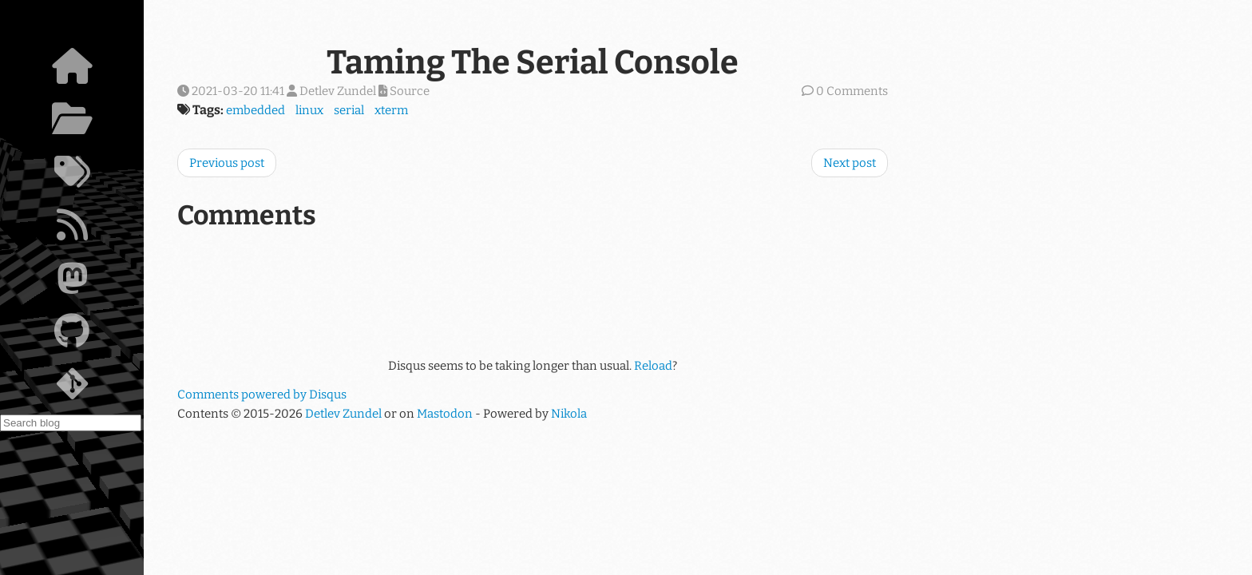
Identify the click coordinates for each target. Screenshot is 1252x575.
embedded (255, 110)
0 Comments (852, 91)
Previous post (226, 163)
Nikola (569, 413)
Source (404, 91)
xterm (391, 110)
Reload (653, 366)
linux (309, 110)
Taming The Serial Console (533, 62)
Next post (849, 163)
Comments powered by (262, 394)
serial (349, 110)
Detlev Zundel (343, 413)
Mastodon (445, 413)
